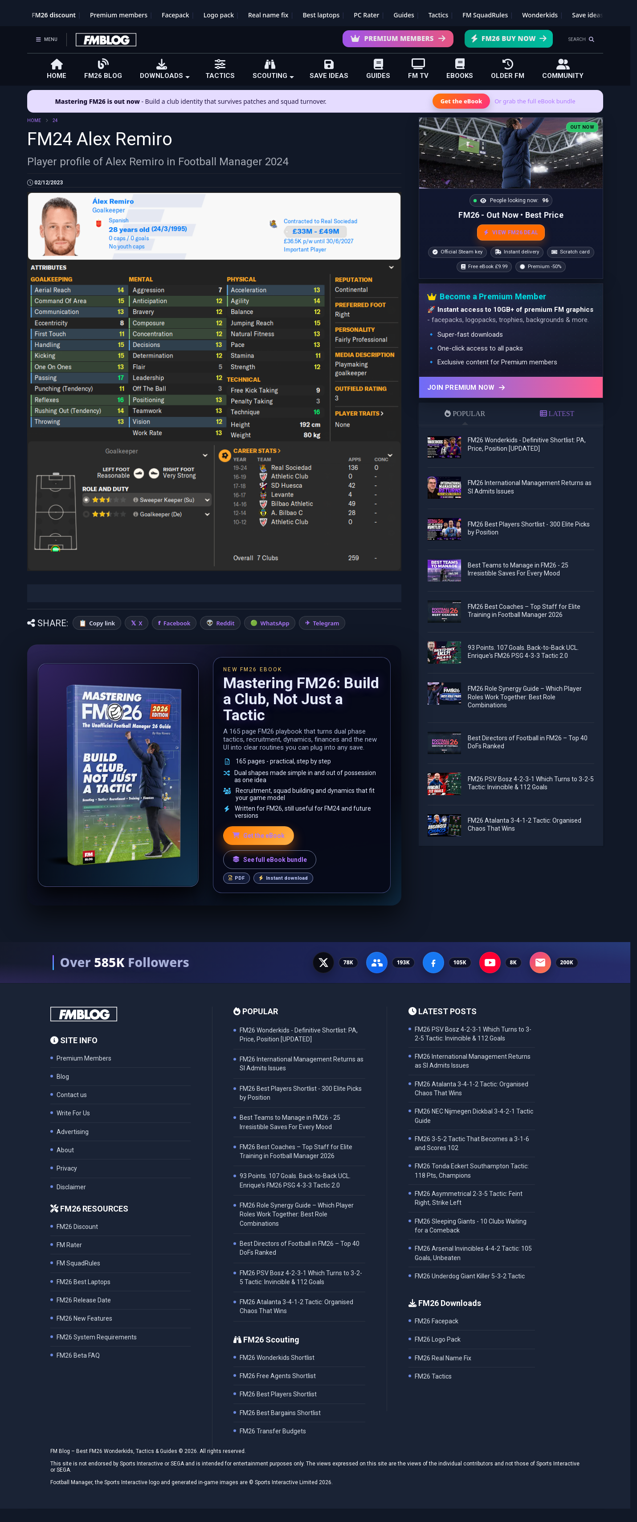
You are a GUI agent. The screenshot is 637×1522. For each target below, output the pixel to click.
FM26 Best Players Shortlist (278, 1394)
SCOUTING (273, 69)
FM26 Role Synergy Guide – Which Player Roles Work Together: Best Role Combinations (525, 696)
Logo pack (219, 15)
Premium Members (398, 38)
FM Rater (69, 1245)
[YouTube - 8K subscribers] (490, 962)
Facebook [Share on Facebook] (177, 623)
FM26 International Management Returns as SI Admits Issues (473, 1061)
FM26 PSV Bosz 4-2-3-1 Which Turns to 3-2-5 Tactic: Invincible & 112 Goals (473, 1034)
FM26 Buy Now (509, 38)
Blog (63, 1076)
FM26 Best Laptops (83, 1281)
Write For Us (73, 1113)
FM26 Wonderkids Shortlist (277, 1357)
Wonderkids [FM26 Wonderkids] (540, 15)
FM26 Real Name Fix (443, 1358)
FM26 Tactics (433, 1376)
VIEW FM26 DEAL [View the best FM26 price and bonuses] (511, 232)
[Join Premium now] (511, 387)
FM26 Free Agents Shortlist (278, 1375)
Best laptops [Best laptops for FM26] (320, 15)
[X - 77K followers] (323, 962)
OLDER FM (507, 69)
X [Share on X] (140, 623)
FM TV (418, 69)
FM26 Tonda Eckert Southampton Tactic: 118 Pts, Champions (472, 1171)
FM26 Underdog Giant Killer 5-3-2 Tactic (470, 1276)
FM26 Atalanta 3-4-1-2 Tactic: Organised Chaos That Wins (471, 1089)
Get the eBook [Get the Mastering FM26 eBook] (461, 101)
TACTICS (220, 69)
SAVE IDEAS (329, 69)
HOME (56, 69)
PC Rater (366, 15)
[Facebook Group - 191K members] (377, 962)
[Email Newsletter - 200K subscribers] (540, 962)
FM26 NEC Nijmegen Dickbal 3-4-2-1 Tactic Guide (474, 1116)
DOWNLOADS (165, 69)
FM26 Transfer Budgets (273, 1431)
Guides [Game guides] (404, 15)
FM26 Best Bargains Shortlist (280, 1412)
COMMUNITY (563, 69)
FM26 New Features (84, 1318)
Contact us (72, 1094)
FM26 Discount (77, 1226)
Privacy (67, 1168)
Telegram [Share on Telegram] (326, 623)
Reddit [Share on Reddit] (225, 623)
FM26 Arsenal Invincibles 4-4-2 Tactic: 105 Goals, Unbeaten (473, 1253)
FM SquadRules (485, 15)
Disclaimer (71, 1187)
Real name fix (268, 15)
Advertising (73, 1131)
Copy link (102, 623)
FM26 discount (54, 15)
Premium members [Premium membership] (118, 15)
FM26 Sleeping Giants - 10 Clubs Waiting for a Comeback (471, 1226)
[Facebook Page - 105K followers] (433, 962)
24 (55, 120)
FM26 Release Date (84, 1300)
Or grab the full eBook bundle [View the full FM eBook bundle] (534, 101)
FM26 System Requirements (97, 1337)
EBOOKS (459, 69)
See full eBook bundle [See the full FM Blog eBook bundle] (270, 859)
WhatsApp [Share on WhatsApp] (275, 623)
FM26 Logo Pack (438, 1339)
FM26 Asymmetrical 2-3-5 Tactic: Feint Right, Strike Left (469, 1198)
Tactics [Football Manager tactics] (438, 15)
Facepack (175, 15)
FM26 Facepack (436, 1321)
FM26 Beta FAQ (78, 1355)
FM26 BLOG (103, 69)
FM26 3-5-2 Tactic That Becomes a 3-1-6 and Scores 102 (472, 1143)
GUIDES (378, 69)
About (65, 1150)
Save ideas (587, 15)
